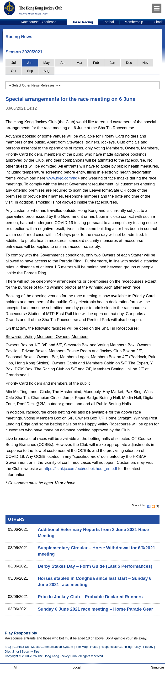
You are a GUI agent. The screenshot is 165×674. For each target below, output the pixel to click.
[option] (39, 22)
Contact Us (21, 646)
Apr (63, 63)
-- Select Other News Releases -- (34, 85)
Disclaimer (12, 651)
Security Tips (30, 651)
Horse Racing (82, 22)
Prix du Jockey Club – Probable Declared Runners (90, 596)
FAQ (8, 646)
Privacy (148, 646)
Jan (112, 63)
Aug (46, 71)
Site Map (81, 646)
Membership (134, 22)
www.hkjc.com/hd (62, 178)
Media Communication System (52, 646)
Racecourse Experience (38, 22)
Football (109, 22)
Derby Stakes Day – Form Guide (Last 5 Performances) (95, 566)
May (46, 63)
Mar (79, 63)
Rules (94, 646)
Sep (30, 71)
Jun (30, 63)
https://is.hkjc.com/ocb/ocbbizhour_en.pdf (80, 468)
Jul (13, 63)
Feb (96, 63)
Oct (13, 71)
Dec (129, 63)
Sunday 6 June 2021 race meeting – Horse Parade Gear (95, 609)
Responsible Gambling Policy (121, 646)
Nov (145, 63)
